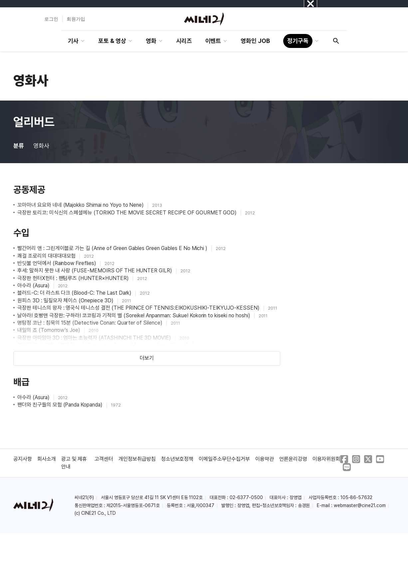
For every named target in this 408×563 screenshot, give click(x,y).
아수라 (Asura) (34, 285)
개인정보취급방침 (137, 459)
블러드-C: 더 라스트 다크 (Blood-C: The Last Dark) (75, 293)
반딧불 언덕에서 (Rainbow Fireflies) (57, 263)
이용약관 (264, 459)
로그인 (51, 19)
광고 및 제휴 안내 (74, 462)
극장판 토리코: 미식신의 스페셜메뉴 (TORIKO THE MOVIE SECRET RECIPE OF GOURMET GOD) (127, 212)
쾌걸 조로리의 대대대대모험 (47, 256)
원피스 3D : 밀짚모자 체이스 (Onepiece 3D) (66, 300)
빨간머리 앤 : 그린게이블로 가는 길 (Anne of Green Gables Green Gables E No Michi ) (113, 248)
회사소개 (46, 459)
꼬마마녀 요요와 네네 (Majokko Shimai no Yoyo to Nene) (81, 205)
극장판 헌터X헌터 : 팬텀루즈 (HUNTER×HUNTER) (73, 278)
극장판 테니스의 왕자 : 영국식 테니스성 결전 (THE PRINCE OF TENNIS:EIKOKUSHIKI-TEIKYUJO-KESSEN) (139, 308)
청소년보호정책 (177, 459)
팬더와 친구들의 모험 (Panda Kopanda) (60, 405)
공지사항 (22, 459)
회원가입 (76, 19)
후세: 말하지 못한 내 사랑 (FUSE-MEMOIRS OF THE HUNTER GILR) (95, 270)
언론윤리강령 (293, 459)
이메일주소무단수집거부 (224, 459)
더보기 (147, 358)
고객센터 (104, 459)
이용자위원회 (326, 459)
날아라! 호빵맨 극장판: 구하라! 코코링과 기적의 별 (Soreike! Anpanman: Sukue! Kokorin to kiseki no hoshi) (134, 315)
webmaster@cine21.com (360, 505)
